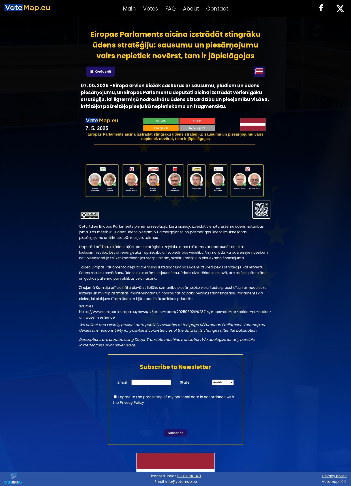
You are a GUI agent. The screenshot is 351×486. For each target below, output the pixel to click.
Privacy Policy (132, 402)
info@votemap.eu (181, 481)
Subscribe (175, 433)
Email (122, 382)
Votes (150, 8)
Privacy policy (334, 476)
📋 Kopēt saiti (100, 71)
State (185, 382)
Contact (217, 8)
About (191, 8)
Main (129, 8)
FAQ (170, 8)
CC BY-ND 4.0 (189, 476)
